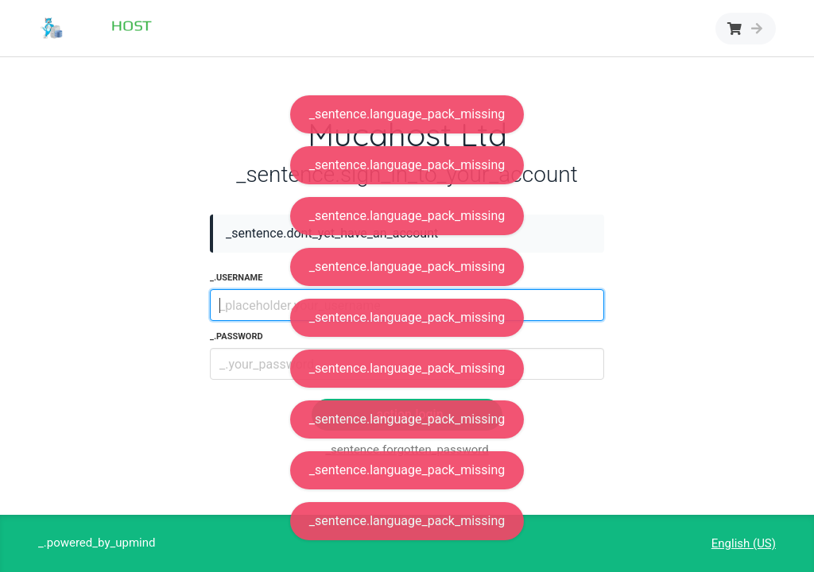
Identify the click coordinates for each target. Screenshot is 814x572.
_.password (236, 336)
